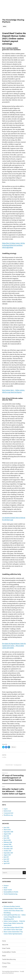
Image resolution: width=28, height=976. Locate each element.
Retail (5, 887)
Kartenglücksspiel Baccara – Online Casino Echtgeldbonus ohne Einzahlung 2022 (15, 917)
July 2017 (6, 857)
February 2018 (8, 842)
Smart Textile (8, 890)
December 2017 (8, 846)
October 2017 (7, 850)
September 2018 (8, 831)
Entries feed (7, 811)
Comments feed (8, 813)
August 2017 (7, 855)
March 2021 (7, 829)
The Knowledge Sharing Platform (10, 971)
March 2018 (7, 840)
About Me (5, 944)
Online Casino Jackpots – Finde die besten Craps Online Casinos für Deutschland (14, 923)
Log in (5, 809)
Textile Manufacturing (10, 894)
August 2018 (7, 834)
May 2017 (6, 861)
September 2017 (8, 853)
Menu (4, 26)
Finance (6, 885)
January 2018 (7, 844)
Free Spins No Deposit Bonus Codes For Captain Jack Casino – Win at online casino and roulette (14, 646)
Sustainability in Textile (11, 892)
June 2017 (6, 859)
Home (4, 941)
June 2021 (6, 827)
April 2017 (7, 863)
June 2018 (6, 838)
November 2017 (8, 848)
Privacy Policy (6, 963)
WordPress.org (8, 815)
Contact (4, 966)
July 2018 (6, 836)
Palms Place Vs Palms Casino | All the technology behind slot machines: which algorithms (13, 245)
